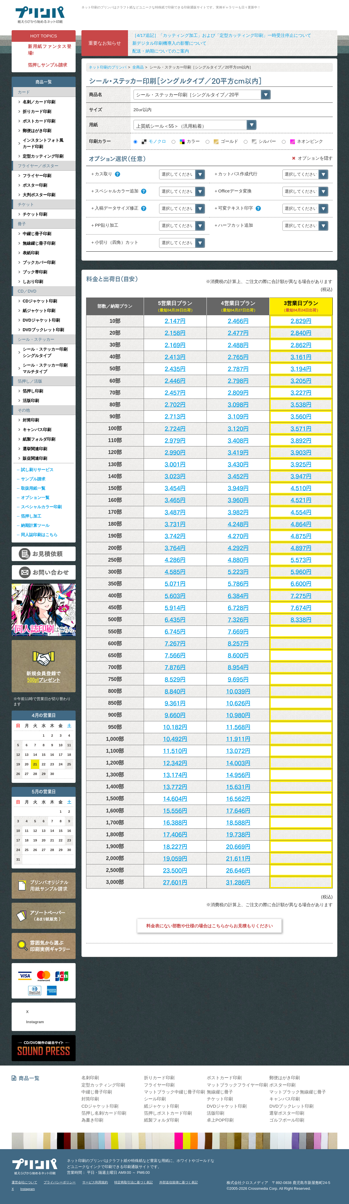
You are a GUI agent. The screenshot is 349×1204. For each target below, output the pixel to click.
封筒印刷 (31, 420)
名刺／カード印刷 (39, 102)
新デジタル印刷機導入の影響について (169, 43)
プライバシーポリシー (60, 1182)
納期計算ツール (35, 525)
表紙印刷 (31, 252)
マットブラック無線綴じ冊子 (297, 1091)
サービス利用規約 (95, 1182)
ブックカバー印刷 (39, 262)
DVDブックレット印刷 (43, 329)
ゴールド (225, 141)
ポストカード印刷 (39, 121)
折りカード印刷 (37, 111)
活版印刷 (31, 400)
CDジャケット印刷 (40, 301)
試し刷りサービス (37, 469)
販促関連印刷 (35, 458)
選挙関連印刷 (35, 448)
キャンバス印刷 (37, 429)
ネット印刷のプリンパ (108, 67)
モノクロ (153, 141)
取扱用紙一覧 (33, 488)
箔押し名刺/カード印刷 (103, 1113)
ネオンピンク (306, 141)
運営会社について (24, 1182)
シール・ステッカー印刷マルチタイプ (45, 368)
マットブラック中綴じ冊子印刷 (174, 1091)
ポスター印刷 (35, 185)
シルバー (263, 141)
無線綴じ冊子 (220, 1091)
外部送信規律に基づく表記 (178, 1182)
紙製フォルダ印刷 (39, 439)
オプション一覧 (35, 497)
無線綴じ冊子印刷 (39, 243)
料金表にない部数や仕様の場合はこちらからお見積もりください (209, 925)
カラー (189, 141)
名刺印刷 (90, 1077)
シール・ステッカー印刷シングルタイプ (45, 352)
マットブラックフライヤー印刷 (237, 1084)
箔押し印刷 (33, 391)
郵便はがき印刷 (37, 130)
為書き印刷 (92, 1120)
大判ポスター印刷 (39, 194)
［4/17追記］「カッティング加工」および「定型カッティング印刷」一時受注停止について (221, 35)
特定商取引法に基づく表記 (133, 1182)
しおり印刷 (33, 281)
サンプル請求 (33, 479)
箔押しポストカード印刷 (168, 1113)
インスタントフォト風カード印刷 (43, 143)
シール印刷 (155, 1098)
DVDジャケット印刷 (41, 320)
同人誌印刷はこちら (39, 534)
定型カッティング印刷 (43, 156)
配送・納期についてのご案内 (160, 50)
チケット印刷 (35, 214)
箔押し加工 (31, 516)
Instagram (35, 1022)
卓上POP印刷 (220, 1120)
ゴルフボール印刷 (286, 1120)
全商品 (138, 67)
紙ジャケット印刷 (39, 310)
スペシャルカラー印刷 (41, 506)
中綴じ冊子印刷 (37, 233)
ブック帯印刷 (35, 272)
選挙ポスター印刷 (286, 1113)
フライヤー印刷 (37, 175)
